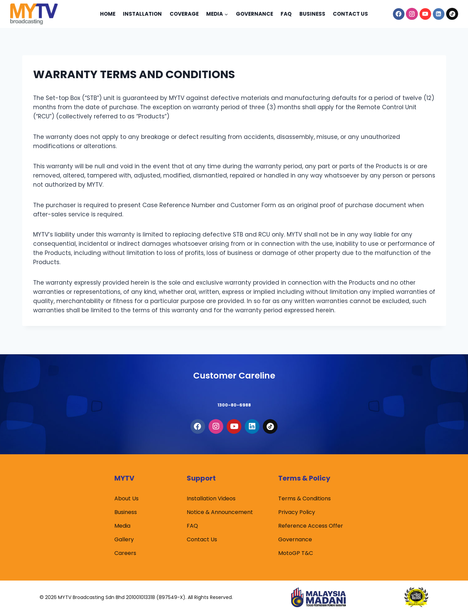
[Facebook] (399, 14)
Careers (125, 553)
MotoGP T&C (295, 553)
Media (122, 526)
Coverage (184, 13)
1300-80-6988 (234, 396)
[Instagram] (412, 14)
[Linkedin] (438, 14)
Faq (286, 13)
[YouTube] (425, 14)
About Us (126, 498)
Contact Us (350, 13)
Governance (254, 13)
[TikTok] (452, 14)
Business (312, 13)
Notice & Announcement (220, 512)
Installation (142, 13)
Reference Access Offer (310, 526)
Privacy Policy (296, 512)
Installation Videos (211, 498)
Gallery (124, 539)
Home (107, 13)
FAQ (192, 526)
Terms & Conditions (304, 498)
